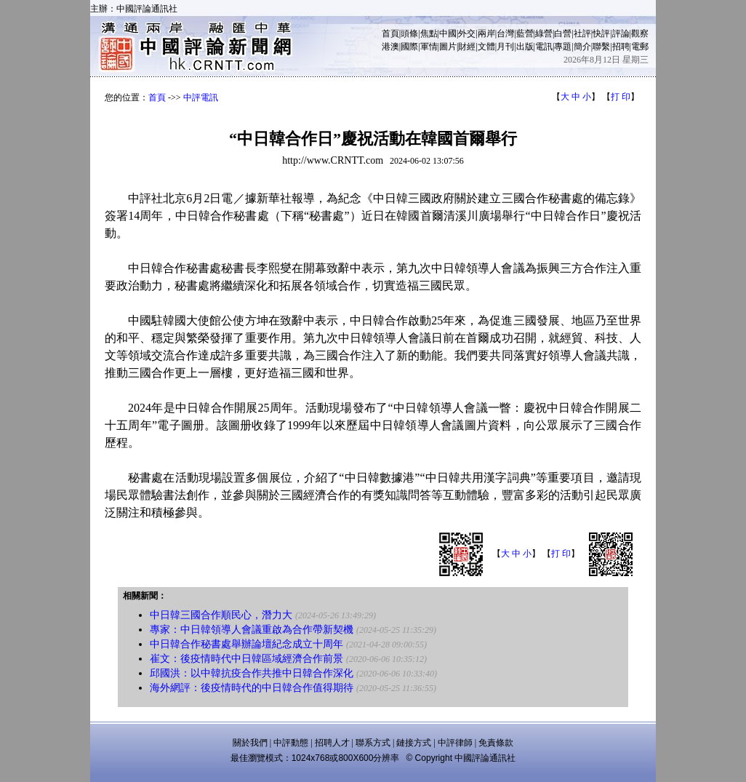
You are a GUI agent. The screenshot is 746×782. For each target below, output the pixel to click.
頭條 (409, 33)
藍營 (525, 33)
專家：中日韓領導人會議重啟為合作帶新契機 (251, 629)
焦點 (429, 33)
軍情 (429, 46)
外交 (467, 33)
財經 (467, 46)
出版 (525, 46)
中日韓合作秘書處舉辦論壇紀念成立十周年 (246, 644)
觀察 (640, 33)
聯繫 (601, 46)
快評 (601, 33)
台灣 (505, 33)
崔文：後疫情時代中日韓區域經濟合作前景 (246, 658)
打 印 (620, 97)
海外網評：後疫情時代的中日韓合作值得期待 (251, 687)
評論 (621, 33)
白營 (562, 33)
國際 (409, 46)
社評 (582, 33)
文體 (486, 46)
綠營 (544, 33)
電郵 (640, 46)
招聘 (621, 46)
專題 (562, 46)
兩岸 (486, 33)
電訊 (544, 46)
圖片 (448, 46)
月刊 (505, 46)
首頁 (390, 33)
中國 (448, 33)
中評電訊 (200, 97)
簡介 (582, 46)
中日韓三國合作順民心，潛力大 (221, 615)
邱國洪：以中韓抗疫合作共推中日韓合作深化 (251, 673)
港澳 (390, 46)
